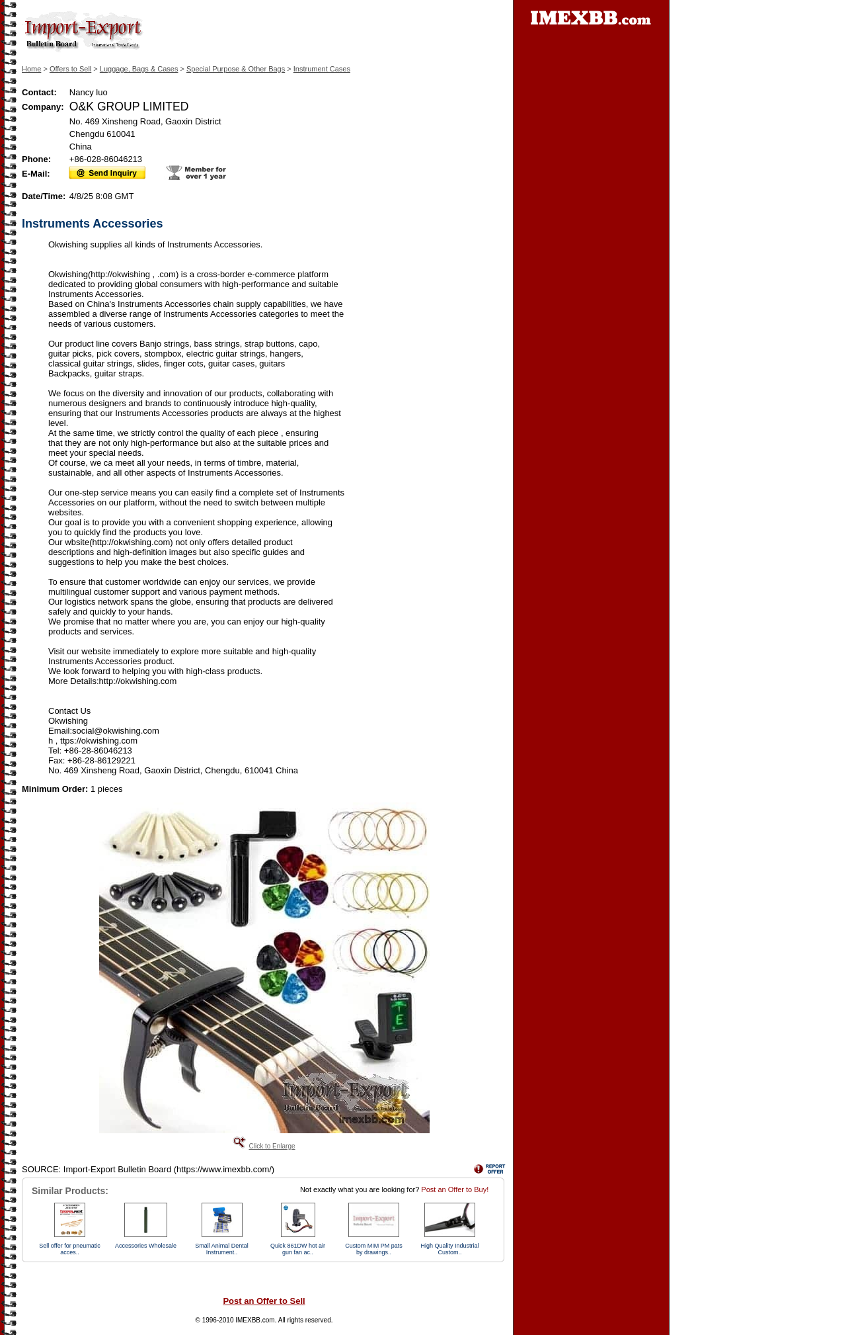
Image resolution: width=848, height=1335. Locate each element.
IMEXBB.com (254, 1320)
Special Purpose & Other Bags (235, 69)
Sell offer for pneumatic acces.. (69, 1249)
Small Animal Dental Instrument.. (222, 1249)
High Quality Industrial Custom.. (449, 1249)
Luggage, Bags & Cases (139, 69)
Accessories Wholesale (145, 1245)
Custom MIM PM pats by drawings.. (374, 1249)
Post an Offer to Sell (264, 1301)
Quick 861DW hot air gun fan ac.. (297, 1249)
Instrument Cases (321, 69)
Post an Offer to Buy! (454, 1189)
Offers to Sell (70, 69)
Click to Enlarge (272, 1146)
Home (31, 69)
